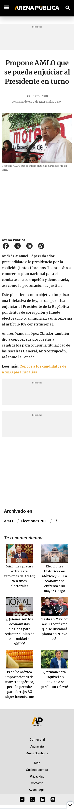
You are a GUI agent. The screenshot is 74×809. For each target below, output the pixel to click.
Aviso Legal (37, 790)
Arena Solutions (37, 753)
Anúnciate (37, 746)
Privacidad (37, 776)
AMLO (9, 521)
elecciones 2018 (34, 521)
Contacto (37, 783)
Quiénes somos (37, 770)
